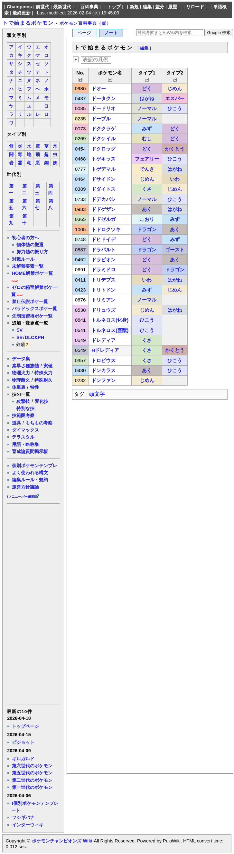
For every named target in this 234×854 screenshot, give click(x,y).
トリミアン (103, 299)
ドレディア (103, 340)
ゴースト (174, 249)
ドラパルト (103, 249)
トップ (114, 6)
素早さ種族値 (25, 365)
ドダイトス (103, 189)
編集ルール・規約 (30, 479)
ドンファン (103, 380)
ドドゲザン (103, 209)
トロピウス (103, 360)
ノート (111, 32)
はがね (147, 98)
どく (147, 88)
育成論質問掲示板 (30, 451)
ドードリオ (103, 108)
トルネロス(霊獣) (109, 330)
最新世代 (62, 6)
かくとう (174, 149)
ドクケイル (103, 138)
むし (147, 138)
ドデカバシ (103, 199)
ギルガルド (23, 758)
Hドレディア (105, 350)
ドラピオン (103, 259)
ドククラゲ (103, 128)
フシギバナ (23, 817)
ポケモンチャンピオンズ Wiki (62, 840)
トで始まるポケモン (28, 23)
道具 (16, 422)
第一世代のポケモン (32, 787)
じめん (174, 88)
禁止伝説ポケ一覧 (30, 301)
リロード (195, 6)
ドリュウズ (103, 310)
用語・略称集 (25, 444)
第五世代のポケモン (32, 772)
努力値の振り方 (32, 251)
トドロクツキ (105, 229)
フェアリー (147, 158)
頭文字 (97, 394)
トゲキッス (103, 158)
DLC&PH (34, 337)
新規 (134, 6)
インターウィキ (27, 824)
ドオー (98, 88)
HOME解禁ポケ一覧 (32, 273)
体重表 (18, 387)
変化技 (41, 401)
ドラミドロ (103, 269)
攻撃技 (23, 401)
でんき (147, 169)
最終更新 (22, 12)
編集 (147, 6)
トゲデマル (103, 169)
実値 (47, 365)
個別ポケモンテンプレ (34, 465)
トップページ (25, 726)
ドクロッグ (103, 149)
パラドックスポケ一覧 (34, 308)
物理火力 (21, 372)
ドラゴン (146, 229)
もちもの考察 (38, 422)
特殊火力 (43, 372)
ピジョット (23, 742)
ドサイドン (103, 179)
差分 (159, 6)
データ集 (21, 358)
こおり (147, 219)
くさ (147, 189)
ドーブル (101, 118)
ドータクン (103, 98)
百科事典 (89, 6)
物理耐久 (21, 380)
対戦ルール (23, 259)
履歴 (172, 6)
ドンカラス (103, 370)
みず (147, 128)
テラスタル (23, 437)
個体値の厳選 (29, 244)
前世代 (42, 6)
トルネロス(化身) (109, 320)
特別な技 (25, 408)
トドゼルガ (103, 219)
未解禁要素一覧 (27, 266)
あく (147, 209)
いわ (175, 179)
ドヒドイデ (103, 239)
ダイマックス (25, 429)
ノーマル (146, 108)
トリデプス (103, 280)
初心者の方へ (25, 237)
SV (19, 330)
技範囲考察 (23, 415)
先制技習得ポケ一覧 (32, 315)
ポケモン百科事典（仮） (85, 23)
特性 (34, 387)
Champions (19, 6)
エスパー (174, 98)
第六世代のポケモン (32, 765)
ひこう (174, 108)
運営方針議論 (25, 487)
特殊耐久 (43, 380)
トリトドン (103, 289)
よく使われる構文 (30, 472)
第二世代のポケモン (32, 780)
